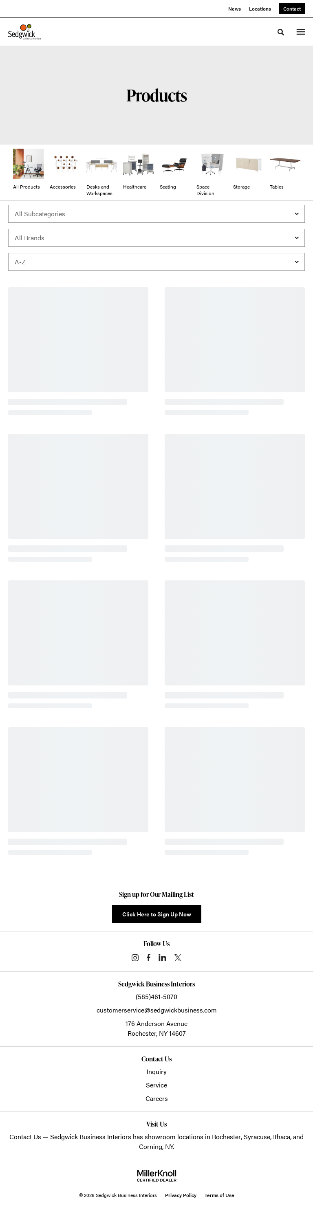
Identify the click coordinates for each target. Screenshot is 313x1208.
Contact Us (25, 1136)
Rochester (226, 1136)
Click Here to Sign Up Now (156, 914)
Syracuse (257, 1136)
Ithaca (281, 1136)
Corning (150, 1146)
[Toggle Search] (281, 32)
